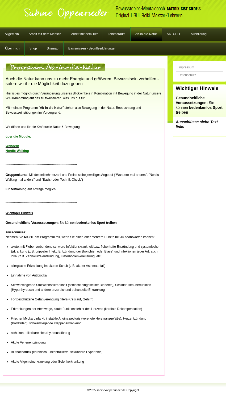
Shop (33, 48)
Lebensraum (116, 34)
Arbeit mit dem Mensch (45, 34)
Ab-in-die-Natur (146, 34)
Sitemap (52, 48)
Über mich (12, 48)
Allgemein (12, 34)
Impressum (186, 67)
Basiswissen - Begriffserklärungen (92, 48)
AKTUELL (174, 34)
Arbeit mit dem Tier (84, 34)
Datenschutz (187, 75)
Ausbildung (199, 34)
